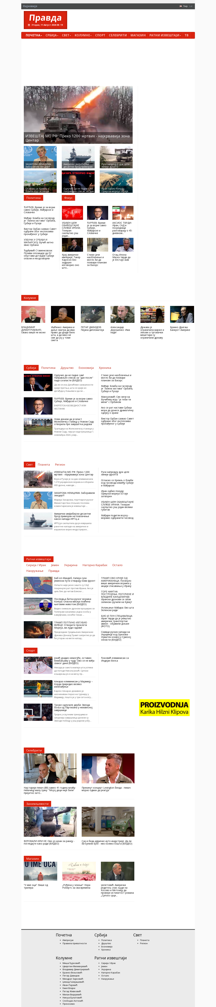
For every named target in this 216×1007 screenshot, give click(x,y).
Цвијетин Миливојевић (75, 966)
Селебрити (118, 35)
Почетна (34, 35)
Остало (105, 975)
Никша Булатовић (72, 997)
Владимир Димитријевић (76, 969)
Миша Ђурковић (71, 963)
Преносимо (69, 1003)
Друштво (106, 943)
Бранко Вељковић (72, 972)
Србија (52, 35)
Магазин (138, 35)
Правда (45, 17)
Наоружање (107, 978)
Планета (144, 940)
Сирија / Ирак (108, 963)
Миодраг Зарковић (73, 978)
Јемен (104, 966)
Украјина (106, 969)
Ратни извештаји (165, 35)
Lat (190, 6)
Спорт (100, 35)
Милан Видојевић (72, 994)
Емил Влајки (69, 988)
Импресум (68, 940)
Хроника (106, 949)
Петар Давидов (71, 975)
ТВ (186, 35)
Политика (106, 940)
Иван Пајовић (70, 985)
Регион (144, 943)
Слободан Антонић (73, 1000)
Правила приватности (75, 943)
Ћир (185, 6)
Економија (106, 946)
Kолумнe (83, 35)
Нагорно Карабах (110, 972)
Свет (66, 35)
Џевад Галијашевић (73, 981)
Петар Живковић (72, 991)
